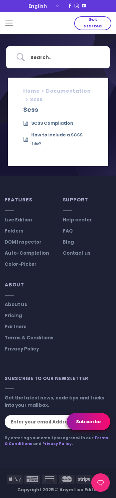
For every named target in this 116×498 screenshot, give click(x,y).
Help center (77, 220)
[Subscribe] (88, 421)
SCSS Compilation (52, 123)
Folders (14, 231)
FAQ (68, 231)
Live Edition (18, 220)
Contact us (77, 253)
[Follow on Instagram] (77, 6)
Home (31, 91)
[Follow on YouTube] (84, 6)
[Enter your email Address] (57, 422)
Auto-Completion (27, 253)
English (43, 6)
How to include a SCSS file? (57, 139)
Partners (16, 326)
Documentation (68, 91)
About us (16, 304)
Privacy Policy (22, 349)
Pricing (13, 315)
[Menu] (9, 23)
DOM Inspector (23, 242)
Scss (36, 99)
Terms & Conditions (29, 337)
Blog (68, 242)
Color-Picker (21, 264)
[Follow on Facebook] (70, 6)
